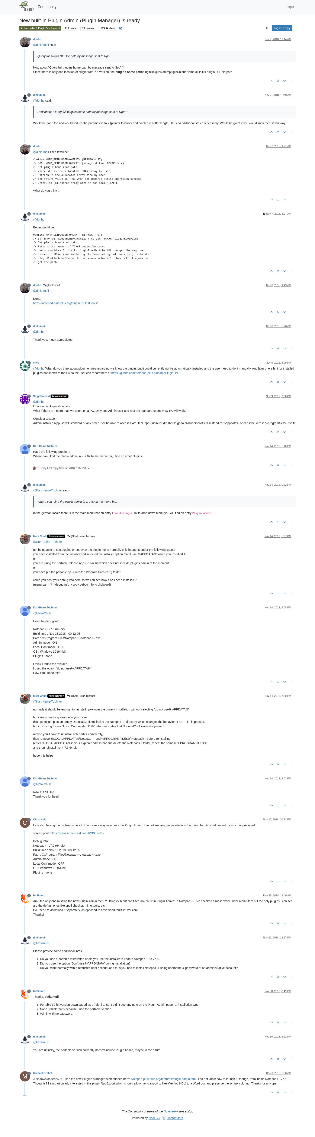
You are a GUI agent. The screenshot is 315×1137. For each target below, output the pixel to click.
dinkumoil (39, 95)
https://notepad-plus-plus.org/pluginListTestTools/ (65, 303)
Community (47, 7)
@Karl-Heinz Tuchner (81, 536)
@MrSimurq (41, 943)
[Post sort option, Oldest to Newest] (266, 28)
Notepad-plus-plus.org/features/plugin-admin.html (163, 1079)
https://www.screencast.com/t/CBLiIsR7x (77, 833)
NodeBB (154, 1118)
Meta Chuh (40, 536)
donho (37, 39)
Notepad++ (171, 1111)
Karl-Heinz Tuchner (45, 446)
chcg (36, 362)
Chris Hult (39, 819)
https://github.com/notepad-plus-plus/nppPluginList (144, 373)
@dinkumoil (41, 45)
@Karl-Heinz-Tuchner (47, 490)
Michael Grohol (42, 1073)
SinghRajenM (41, 396)
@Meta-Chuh (42, 613)
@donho (39, 100)
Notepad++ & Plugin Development (40, 28)
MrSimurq (39, 895)
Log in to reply (282, 28)
